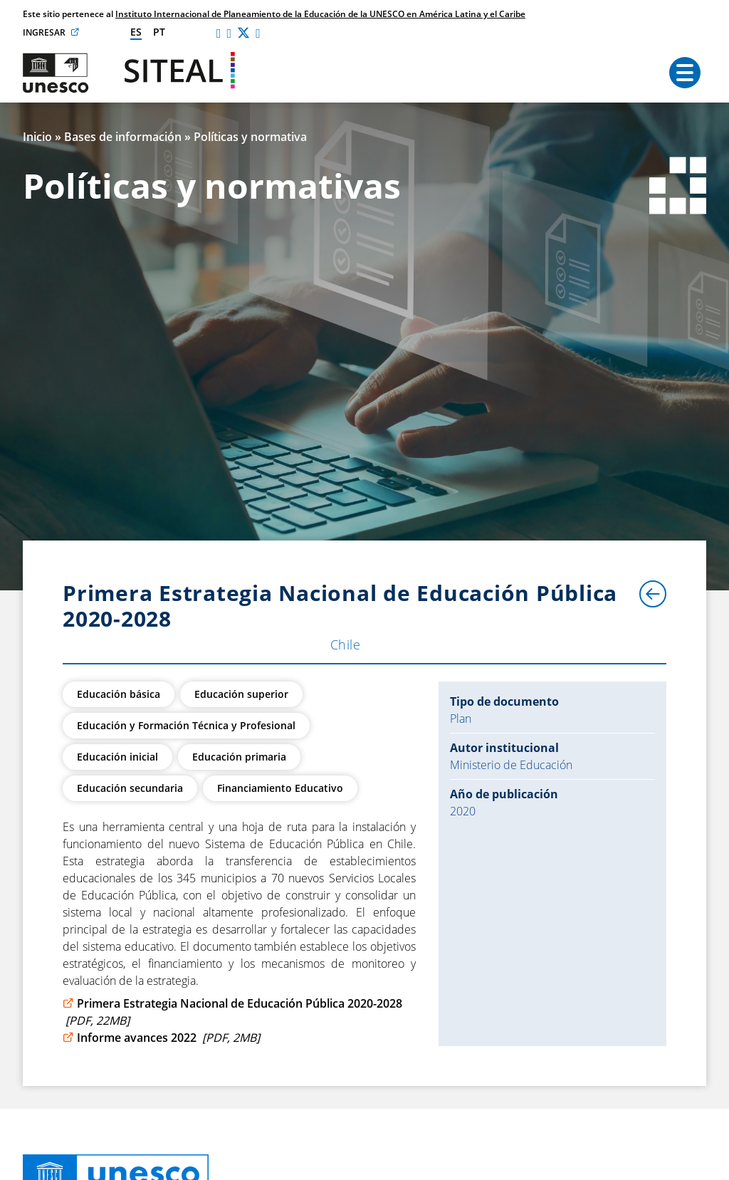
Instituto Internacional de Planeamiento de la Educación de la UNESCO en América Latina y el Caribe (320, 14)
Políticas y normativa (250, 137)
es (136, 31)
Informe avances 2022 (161, 1037)
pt (159, 31)
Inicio (37, 137)
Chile (345, 644)
